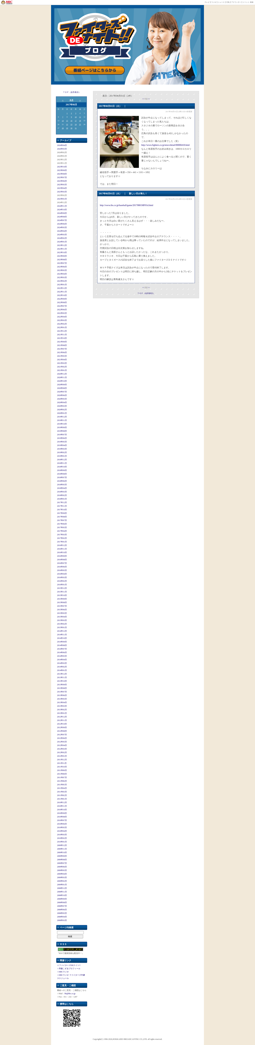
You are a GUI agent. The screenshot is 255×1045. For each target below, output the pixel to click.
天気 (227, 2)
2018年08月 (62, 474)
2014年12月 (62, 631)
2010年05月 (62, 827)
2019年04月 (62, 445)
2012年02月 (62, 752)
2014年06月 (62, 652)
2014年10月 (62, 638)
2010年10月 (62, 809)
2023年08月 (62, 259)
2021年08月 (62, 345)
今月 (71, 100)
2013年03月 (62, 706)
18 (80, 121)
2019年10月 (62, 424)
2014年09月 (62, 642)
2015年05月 (62, 613)
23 (71, 124)
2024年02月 (62, 238)
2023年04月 (62, 274)
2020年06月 (62, 395)
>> (149, 99)
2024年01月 (62, 242)
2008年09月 (62, 899)
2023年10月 (62, 252)
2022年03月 (62, 320)
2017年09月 (62, 513)
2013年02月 (62, 709)
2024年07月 (62, 220)
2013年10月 (62, 681)
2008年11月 (62, 892)
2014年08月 (62, 645)
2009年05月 (62, 870)
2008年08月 (62, 902)
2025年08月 (62, 174)
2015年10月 (62, 595)
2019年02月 (62, 452)
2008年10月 (62, 895)
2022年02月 (62, 324)
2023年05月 (62, 270)
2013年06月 (62, 695)
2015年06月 (62, 609)
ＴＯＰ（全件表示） (72, 92)
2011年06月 (62, 781)
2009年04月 (62, 874)
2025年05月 (62, 184)
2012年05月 (62, 742)
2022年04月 (62, 317)
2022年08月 (62, 302)
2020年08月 (62, 388)
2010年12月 (62, 802)
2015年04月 (62, 617)
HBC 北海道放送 (7, 2)
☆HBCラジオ (63, 972)
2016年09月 (62, 556)
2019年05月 (62, 442)
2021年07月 (62, 349)
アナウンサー (236, 2)
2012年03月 (62, 749)
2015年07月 (62, 606)
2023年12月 (62, 245)
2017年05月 (62, 527)
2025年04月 (62, 188)
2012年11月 (62, 720)
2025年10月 (62, 167)
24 (76, 124)
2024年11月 (62, 206)
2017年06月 (62, 524)
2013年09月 (62, 684)
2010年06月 (62, 824)
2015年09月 (62, 599)
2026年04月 (62, 145)
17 (76, 121)
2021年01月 (62, 370)
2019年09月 (62, 427)
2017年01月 (62, 542)
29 (67, 128)
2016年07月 (62, 563)
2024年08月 (62, 217)
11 (80, 117)
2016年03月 (62, 577)
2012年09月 (62, 727)
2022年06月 (62, 309)
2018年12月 (62, 459)
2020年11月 (62, 377)
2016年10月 (62, 552)
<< (143, 99)
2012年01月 (62, 756)
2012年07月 (62, 734)
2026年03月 (62, 149)
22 (67, 124)
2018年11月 (62, 463)
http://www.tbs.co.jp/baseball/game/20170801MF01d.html (126, 205)
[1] (146, 99)
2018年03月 (62, 492)
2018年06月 (62, 481)
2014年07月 (62, 649)
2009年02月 (62, 881)
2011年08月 (62, 774)
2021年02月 (62, 367)
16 (71, 121)
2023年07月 (62, 263)
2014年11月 (62, 634)
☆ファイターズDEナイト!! (69, 965)
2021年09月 (62, 342)
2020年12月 (62, 374)
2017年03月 (62, 534)
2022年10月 (62, 295)
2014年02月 (62, 667)
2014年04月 (62, 659)
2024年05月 (62, 227)
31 (76, 128)
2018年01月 (62, 499)
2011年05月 (62, 784)
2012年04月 (62, 745)
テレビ (207, 2)
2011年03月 (62, 792)
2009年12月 (62, 845)
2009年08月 (62, 859)
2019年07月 (62, 434)
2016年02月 (62, 581)
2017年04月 (62, 531)
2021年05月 (62, 356)
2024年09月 (62, 213)
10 (76, 117)
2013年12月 (62, 674)
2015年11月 (62, 592)
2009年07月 (62, 863)
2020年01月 (62, 413)
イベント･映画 (248, 2)
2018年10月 (62, 467)
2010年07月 (62, 820)
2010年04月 (62, 831)
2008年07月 (62, 906)
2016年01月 (62, 584)
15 (67, 121)
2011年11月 (62, 763)
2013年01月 (62, 713)
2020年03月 (62, 406)
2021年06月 (62, 352)
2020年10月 (62, 381)
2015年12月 (62, 588)
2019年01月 (62, 456)
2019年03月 (62, 449)
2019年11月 (62, 420)
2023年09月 (62, 256)
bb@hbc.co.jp (70, 993)
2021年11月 (62, 334)
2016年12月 (62, 545)
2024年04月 (62, 231)
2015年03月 (62, 620)
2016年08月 (62, 559)
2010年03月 (62, 834)
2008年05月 (62, 913)
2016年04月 (62, 574)
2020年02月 (62, 409)
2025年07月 (62, 177)
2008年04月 (62, 917)
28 (63, 128)
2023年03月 (62, 277)
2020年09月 (62, 384)
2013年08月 (62, 688)
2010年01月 (62, 842)
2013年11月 (62, 677)
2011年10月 (62, 767)
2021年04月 (62, 359)
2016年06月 (62, 567)
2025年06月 (62, 181)
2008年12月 (62, 888)
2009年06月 (62, 867)
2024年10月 (62, 209)
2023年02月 (62, 281)
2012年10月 (62, 724)
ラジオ (213, 2)
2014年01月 (62, 670)
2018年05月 (62, 484)
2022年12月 (62, 288)
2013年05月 (62, 699)
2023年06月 (62, 267)
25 (80, 124)
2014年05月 (62, 656)
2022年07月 (62, 306)
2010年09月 (62, 813)
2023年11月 (62, 249)
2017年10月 (62, 509)
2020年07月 (62, 392)
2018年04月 (62, 488)
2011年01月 (62, 799)
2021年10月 (62, 338)
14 (63, 121)
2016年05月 (62, 570)
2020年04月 (62, 402)
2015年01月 (62, 627)
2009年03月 (62, 877)
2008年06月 (62, 909)
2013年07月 (62, 692)
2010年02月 (62, 838)
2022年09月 (62, 299)
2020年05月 (62, 399)
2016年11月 (62, 549)
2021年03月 (62, 363)
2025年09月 (62, 170)
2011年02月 (62, 795)
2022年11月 (62, 292)
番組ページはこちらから (95, 70)
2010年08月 (62, 817)
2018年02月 (62, 495)
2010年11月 (62, 806)
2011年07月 (62, 777)
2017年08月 (62, 517)
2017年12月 (62, 502)
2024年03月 (62, 234)
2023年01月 (62, 284)
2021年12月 (62, 331)
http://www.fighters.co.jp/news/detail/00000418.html (165, 145)
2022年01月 (62, 327)
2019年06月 (62, 438)
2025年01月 (62, 199)
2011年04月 (62, 788)
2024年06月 (62, 224)
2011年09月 (62, 770)
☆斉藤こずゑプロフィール (68, 968)
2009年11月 (62, 849)
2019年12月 (62, 417)
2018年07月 (62, 477)
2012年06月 (62, 738)
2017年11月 (62, 506)
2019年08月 (62, 431)
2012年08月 (62, 731)
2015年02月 (62, 624)
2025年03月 (62, 192)
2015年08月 (62, 602)
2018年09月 (62, 470)
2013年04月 (62, 702)
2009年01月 (62, 884)
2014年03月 (62, 663)
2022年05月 (62, 313)
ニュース (221, 2)
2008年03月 (62, 920)
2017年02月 (62, 538)
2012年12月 (62, 717)
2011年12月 (62, 759)
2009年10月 (62, 852)
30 (71, 128)
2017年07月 (62, 520)
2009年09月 (62, 856)
